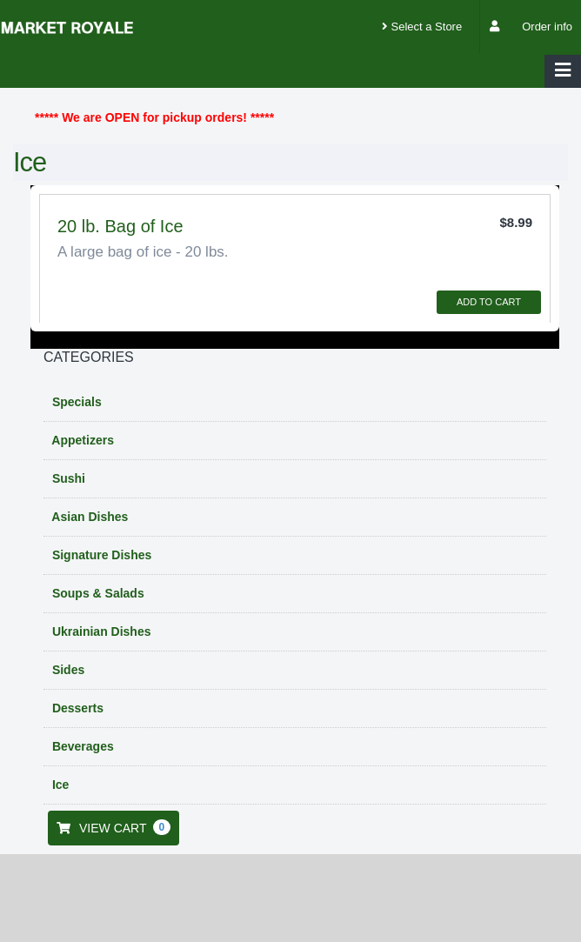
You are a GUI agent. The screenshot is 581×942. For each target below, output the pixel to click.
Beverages (81, 746)
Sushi (67, 478)
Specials (75, 402)
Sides (66, 670)
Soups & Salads (96, 593)
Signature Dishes (100, 555)
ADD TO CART (489, 302)
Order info (547, 26)
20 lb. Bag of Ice (120, 226)
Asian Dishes (88, 517)
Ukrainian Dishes (100, 631)
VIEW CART (113, 827)
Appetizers (81, 440)
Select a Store (422, 26)
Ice (59, 785)
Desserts (76, 708)
